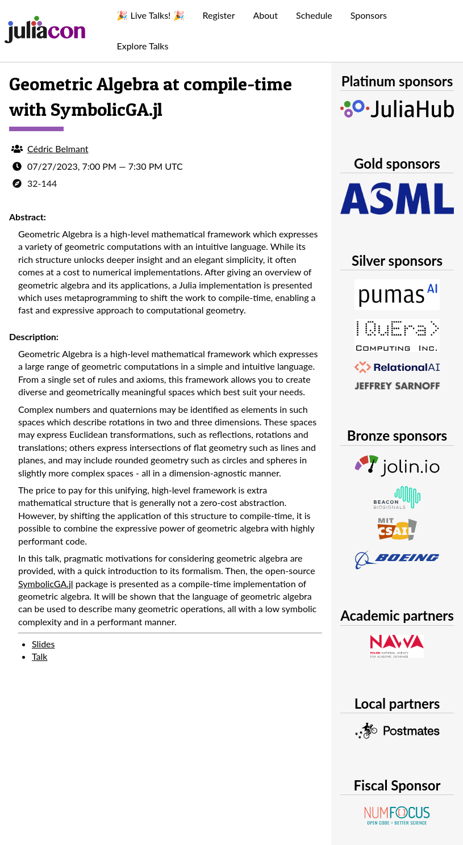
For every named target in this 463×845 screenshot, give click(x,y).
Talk (39, 656)
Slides (43, 643)
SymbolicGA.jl (45, 583)
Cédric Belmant (57, 148)
